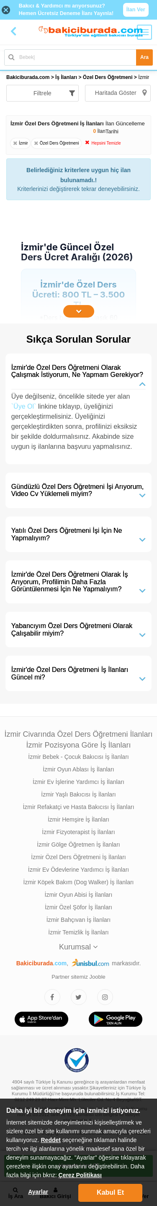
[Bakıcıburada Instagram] (105, 997)
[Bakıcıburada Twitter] (79, 997)
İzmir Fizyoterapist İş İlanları (78, 832)
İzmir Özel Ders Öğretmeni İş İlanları (78, 857)
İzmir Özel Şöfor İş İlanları (78, 907)
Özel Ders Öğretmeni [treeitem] (108, 77)
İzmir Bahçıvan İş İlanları (78, 919)
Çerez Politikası (80, 1175)
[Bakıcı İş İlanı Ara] (78, 57)
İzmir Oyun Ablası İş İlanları (78, 769)
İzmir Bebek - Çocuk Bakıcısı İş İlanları (78, 756)
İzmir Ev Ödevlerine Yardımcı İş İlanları (78, 869)
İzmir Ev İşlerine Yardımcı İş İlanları (78, 782)
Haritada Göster (121, 93)
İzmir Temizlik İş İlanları (78, 932)
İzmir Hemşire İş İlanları (78, 819)
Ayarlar (38, 1191)
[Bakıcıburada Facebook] (52, 997)
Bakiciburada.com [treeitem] (27, 77)
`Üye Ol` (23, 406)
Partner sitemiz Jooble (78, 977)
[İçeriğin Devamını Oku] (78, 311)
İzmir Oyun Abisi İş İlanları (79, 894)
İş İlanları (66, 77)
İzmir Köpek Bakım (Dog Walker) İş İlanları (78, 882)
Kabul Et (110, 1192)
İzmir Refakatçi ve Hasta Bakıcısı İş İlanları (78, 807)
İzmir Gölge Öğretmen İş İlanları (78, 844)
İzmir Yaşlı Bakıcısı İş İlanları (78, 794)
